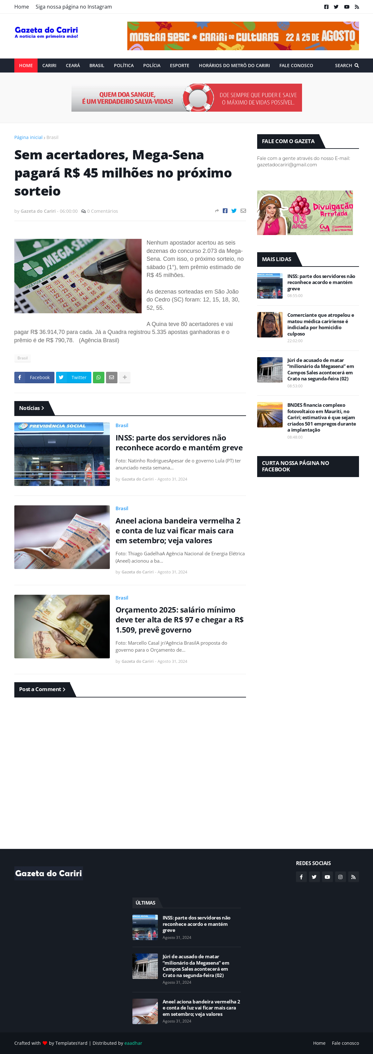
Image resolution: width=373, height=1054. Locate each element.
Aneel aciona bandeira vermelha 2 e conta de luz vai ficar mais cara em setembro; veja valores (178, 530)
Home (21, 6)
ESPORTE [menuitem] (179, 65)
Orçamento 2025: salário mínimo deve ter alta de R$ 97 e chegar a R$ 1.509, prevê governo (180, 619)
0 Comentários (102, 211)
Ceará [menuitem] (73, 65)
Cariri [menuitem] (49, 65)
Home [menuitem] (26, 65)
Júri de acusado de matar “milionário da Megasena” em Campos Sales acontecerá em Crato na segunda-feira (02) (320, 369)
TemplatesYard (71, 1043)
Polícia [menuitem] (151, 65)
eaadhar (133, 1043)
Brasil (52, 137)
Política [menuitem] (124, 65)
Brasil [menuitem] (96, 65)
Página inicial (28, 137)
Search (343, 65)
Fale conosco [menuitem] (296, 65)
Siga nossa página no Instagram (74, 6)
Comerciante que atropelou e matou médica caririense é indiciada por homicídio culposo (320, 324)
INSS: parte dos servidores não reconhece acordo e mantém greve (179, 442)
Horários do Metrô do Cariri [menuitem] (234, 65)
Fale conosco (345, 1043)
